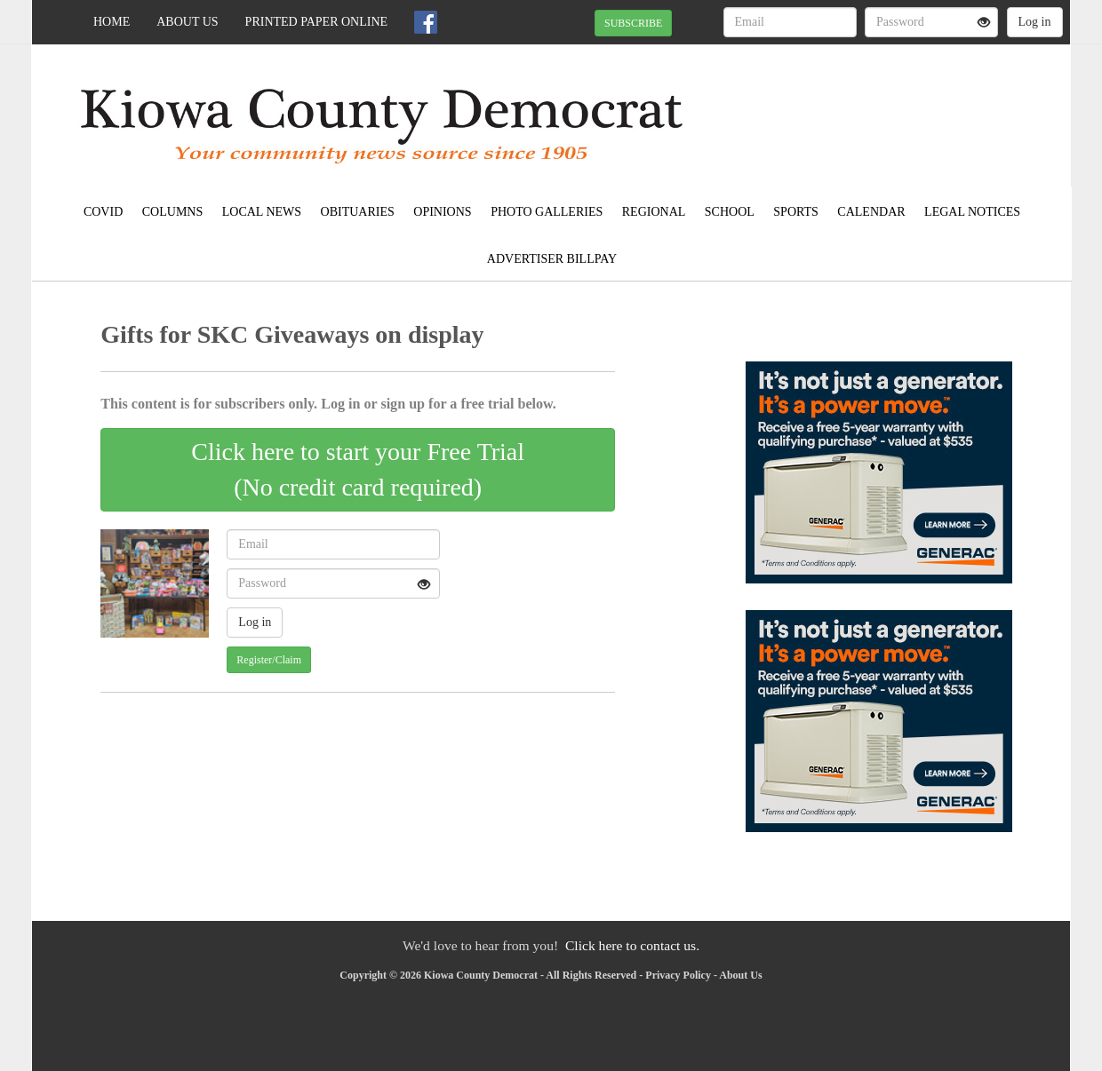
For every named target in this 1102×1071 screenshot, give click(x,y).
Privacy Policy (678, 975)
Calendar (871, 211)
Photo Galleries (547, 211)
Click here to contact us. (632, 945)
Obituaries (358, 211)
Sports (796, 211)
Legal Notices (972, 211)
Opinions (442, 211)
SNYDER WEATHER (908, 106)
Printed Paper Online (316, 21)
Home (111, 21)
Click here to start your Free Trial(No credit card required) (357, 469)
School (730, 211)
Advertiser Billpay (552, 259)
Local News (261, 211)
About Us (187, 21)
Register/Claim (268, 660)
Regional (654, 211)
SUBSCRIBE (633, 23)
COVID (103, 211)
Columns (172, 211)
